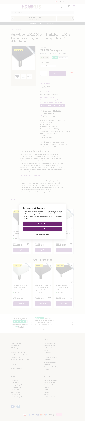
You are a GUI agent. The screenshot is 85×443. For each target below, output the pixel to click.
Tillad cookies (32, 226)
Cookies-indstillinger (42, 231)
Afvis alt (52, 226)
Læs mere (26, 221)
